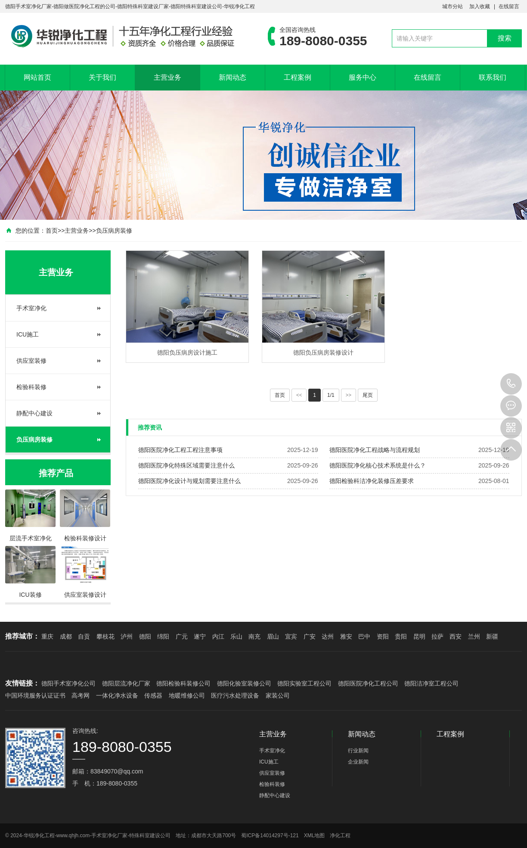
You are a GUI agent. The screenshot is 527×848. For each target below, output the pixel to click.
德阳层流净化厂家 (126, 683)
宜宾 (291, 636)
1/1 (331, 395)
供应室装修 (31, 360)
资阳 (383, 636)
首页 (52, 230)
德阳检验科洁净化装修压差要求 (371, 480)
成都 (66, 636)
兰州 (474, 636)
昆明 (419, 636)
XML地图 (314, 835)
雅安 (346, 636)
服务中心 (362, 77)
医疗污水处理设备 (235, 695)
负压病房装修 (114, 230)
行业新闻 (358, 751)
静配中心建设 (34, 413)
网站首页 (37, 77)
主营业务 (167, 77)
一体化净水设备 (117, 695)
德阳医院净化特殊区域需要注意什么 (186, 465)
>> (349, 395)
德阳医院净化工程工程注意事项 (180, 449)
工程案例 (297, 77)
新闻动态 (232, 77)
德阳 (145, 636)
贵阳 (401, 636)
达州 (328, 636)
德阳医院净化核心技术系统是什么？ (377, 465)
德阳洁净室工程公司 (431, 683)
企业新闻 (358, 762)
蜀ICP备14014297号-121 (269, 835)
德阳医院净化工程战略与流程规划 (374, 449)
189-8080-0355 (511, 384)
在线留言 (509, 6)
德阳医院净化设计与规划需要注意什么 (189, 480)
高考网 (80, 695)
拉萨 (437, 636)
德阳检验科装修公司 (183, 683)
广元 (182, 636)
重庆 (47, 636)
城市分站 (452, 6)
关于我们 (102, 77)
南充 (254, 636)
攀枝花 (105, 636)
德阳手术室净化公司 (68, 683)
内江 (218, 636)
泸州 (127, 636)
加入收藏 (479, 6)
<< (299, 395)
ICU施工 (27, 334)
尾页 (368, 395)
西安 (456, 636)
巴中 (364, 636)
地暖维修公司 (187, 695)
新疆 (492, 636)
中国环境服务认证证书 (35, 695)
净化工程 (340, 835)
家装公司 (278, 695)
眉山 (273, 636)
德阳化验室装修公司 (244, 683)
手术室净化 (31, 308)
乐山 (236, 636)
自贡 (84, 636)
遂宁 (200, 636)
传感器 (153, 695)
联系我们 (492, 77)
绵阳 (163, 636)
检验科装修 (31, 386)
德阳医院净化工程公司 (368, 683)
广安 (310, 636)
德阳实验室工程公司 (304, 683)
